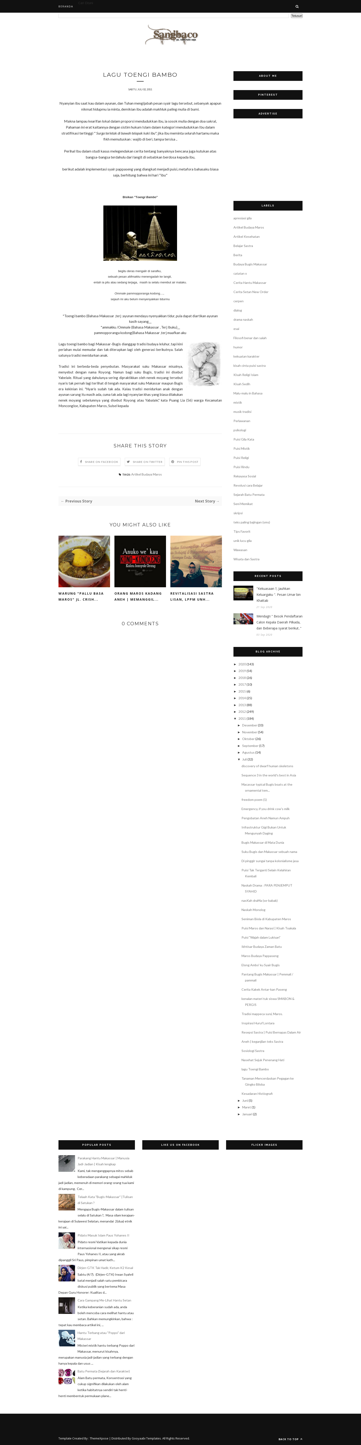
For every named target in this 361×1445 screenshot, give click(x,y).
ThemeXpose (99, 1438)
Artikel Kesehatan (246, 236)
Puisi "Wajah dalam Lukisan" (261, 937)
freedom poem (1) (254, 800)
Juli (244, 759)
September (250, 746)
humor (238, 347)
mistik (237, 402)
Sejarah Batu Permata (249, 494)
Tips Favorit (241, 531)
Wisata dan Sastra (246, 559)
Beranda (65, 6)
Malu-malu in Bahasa (247, 393)
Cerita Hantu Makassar (249, 283)
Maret (246, 1107)
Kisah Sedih (241, 384)
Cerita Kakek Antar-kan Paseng (264, 989)
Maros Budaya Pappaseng (260, 956)
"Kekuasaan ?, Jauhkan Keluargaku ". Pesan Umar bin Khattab (278, 594)
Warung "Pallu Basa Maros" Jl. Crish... (81, 597)
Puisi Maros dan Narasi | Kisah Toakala (269, 928)
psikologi (239, 430)
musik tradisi (242, 412)
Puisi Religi (241, 458)
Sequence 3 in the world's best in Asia (269, 775)
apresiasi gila (242, 218)
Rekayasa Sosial (244, 476)
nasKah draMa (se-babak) (260, 900)
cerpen (238, 301)
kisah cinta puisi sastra (249, 365)
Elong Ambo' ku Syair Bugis (261, 965)
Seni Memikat (243, 504)
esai (236, 329)
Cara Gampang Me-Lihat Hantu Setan (104, 1300)
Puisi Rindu (241, 467)
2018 (242, 678)
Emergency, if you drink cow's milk (266, 809)
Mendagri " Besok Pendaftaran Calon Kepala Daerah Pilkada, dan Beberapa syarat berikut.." (279, 622)
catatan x (240, 273)
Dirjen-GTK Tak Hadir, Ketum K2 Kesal (105, 1268)
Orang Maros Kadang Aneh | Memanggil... (138, 597)
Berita (237, 255)
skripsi (238, 513)
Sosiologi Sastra (253, 1051)
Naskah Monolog (253, 910)
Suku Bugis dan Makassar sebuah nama (269, 852)
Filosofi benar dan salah (250, 338)
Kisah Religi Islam (245, 375)
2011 (242, 718)
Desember (249, 725)
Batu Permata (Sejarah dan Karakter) (104, 1371)
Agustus (248, 752)
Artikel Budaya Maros (146, 475)
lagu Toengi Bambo (255, 1069)
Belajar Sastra (243, 246)
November (249, 732)
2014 (242, 698)
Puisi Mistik (241, 448)
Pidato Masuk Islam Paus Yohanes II (103, 1235)
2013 (242, 705)
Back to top (291, 1439)
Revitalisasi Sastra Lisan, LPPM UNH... (192, 597)
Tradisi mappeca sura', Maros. (262, 1014)
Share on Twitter (148, 462)
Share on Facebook (101, 462)
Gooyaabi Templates (146, 1438)
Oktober (248, 739)
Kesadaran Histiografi (257, 1093)
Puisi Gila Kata (243, 439)
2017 (242, 684)
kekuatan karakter (246, 356)
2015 (242, 691)
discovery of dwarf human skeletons (267, 766)
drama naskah (243, 319)
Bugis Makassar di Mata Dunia (263, 842)
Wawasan (240, 550)
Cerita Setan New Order (250, 292)
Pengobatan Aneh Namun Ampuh (266, 818)
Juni (245, 1100)
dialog (237, 310)
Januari (247, 1114)
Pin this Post (188, 462)
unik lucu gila (242, 541)
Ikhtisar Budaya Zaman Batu (262, 947)
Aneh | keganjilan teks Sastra (262, 1041)
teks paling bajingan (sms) (251, 522)
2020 (242, 664)
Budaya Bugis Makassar (250, 264)
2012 (242, 712)
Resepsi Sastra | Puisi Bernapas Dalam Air (271, 1032)
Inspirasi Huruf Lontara (258, 1023)
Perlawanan (241, 421)
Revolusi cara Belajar (248, 485)
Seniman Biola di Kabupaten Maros (266, 919)
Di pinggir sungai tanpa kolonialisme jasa (270, 861)
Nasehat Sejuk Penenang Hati (263, 1060)
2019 (242, 671)
